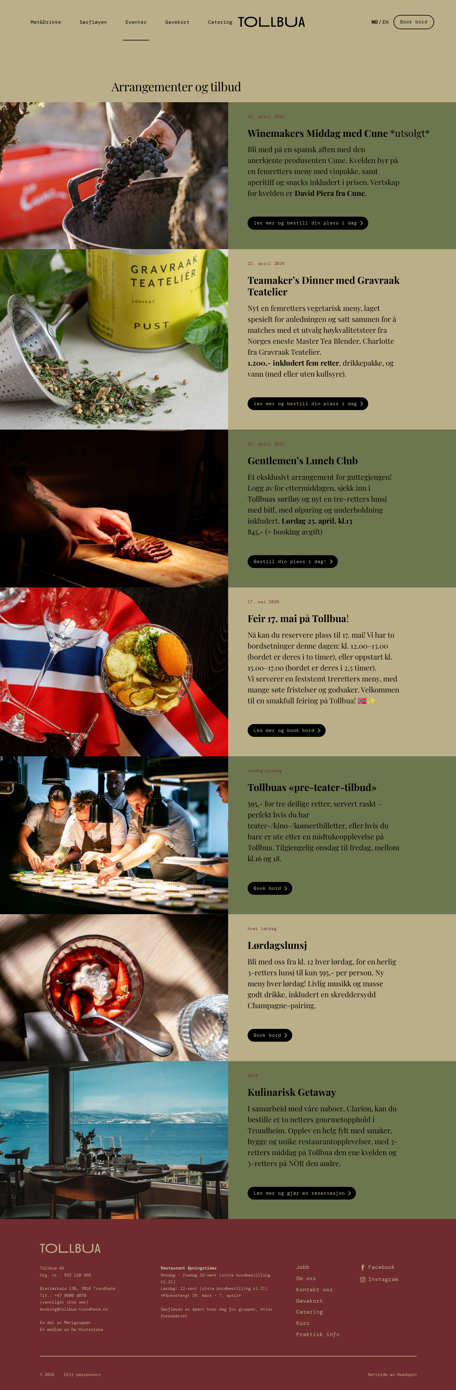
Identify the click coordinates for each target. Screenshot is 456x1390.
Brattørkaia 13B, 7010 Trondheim (77, 1288)
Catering (181, 20)
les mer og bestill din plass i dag (305, 223)
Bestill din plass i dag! (290, 561)
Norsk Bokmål (375, 21)
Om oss (306, 1278)
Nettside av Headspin (392, 1374)
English (385, 21)
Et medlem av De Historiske (71, 1329)
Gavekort (146, 20)
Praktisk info (318, 1334)
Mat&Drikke (37, 20)
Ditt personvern (82, 1374)
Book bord (413, 20)
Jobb (303, 1267)
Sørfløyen (77, 20)
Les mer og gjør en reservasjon (299, 1193)
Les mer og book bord (284, 730)
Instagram (379, 1279)
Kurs (303, 1323)
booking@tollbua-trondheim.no (74, 1309)
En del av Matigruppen (65, 1322)
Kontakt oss (314, 1289)
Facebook (377, 1267)
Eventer (112, 20)
